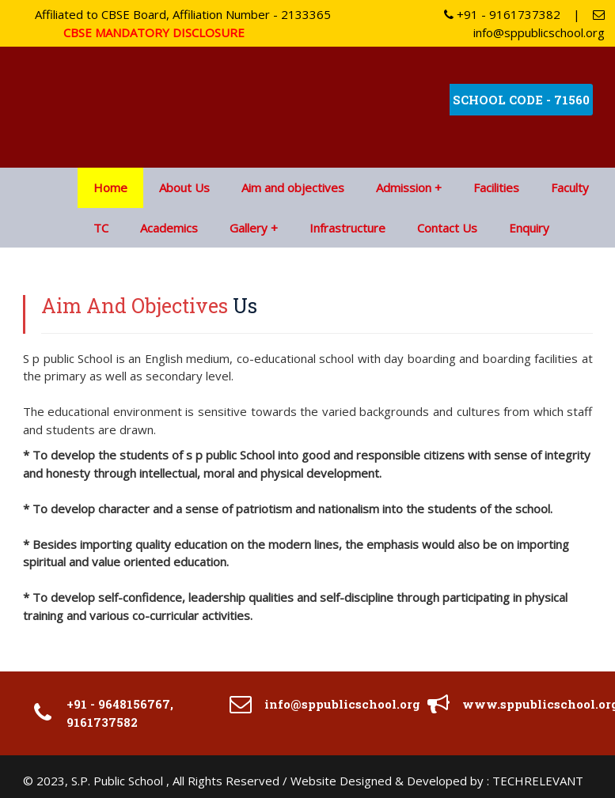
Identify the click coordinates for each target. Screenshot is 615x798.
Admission (403, 187)
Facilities (496, 187)
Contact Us (447, 228)
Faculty (570, 187)
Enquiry (529, 228)
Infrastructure (347, 228)
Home (110, 187)
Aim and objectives (292, 187)
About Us (184, 187)
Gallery (249, 228)
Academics (169, 228)
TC (100, 228)
